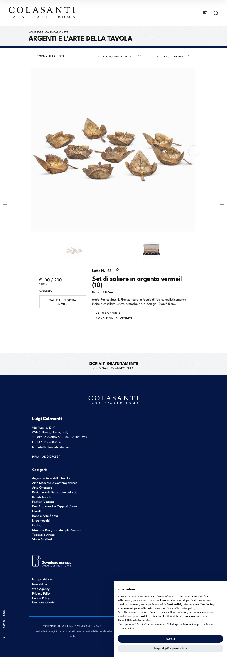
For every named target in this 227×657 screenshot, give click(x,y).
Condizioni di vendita (114, 318)
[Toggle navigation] (205, 13)
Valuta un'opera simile (62, 302)
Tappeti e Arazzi (43, 534)
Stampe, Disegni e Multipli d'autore (56, 529)
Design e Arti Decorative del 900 (54, 492)
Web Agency (41, 588)
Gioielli (36, 511)
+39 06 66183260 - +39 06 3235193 (62, 437)
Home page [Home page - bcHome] (36, 32)
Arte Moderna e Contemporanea (55, 482)
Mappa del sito (42, 579)
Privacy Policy (41, 593)
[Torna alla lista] (49, 56)
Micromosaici (41, 520)
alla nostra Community (113, 365)
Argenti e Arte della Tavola (51, 478)
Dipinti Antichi (41, 496)
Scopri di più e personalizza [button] (170, 648)
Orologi (37, 525)
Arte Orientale (42, 487)
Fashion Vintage (43, 501)
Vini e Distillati (42, 539)
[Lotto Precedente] (113, 56)
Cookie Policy (41, 598)
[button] (221, 588)
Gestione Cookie (43, 602)
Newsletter (39, 584)
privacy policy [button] (132, 600)
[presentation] (194, 151)
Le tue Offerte (108, 312)
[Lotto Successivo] (174, 56)
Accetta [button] (170, 638)
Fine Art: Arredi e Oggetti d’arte (54, 506)
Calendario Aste (56, 32)
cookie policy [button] (187, 608)
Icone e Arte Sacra (45, 515)
